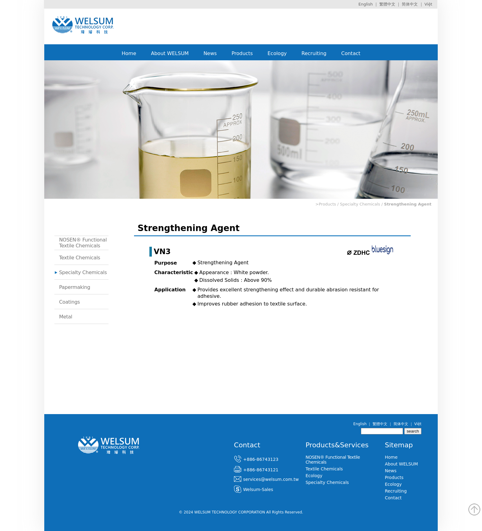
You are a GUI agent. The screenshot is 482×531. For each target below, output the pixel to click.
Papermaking (74, 287)
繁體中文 (387, 4)
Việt (428, 4)
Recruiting (314, 53)
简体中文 (410, 4)
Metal (65, 317)
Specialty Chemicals (83, 272)
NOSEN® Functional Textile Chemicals (83, 243)
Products (242, 53)
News (210, 53)
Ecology (277, 53)
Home (129, 53)
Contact (350, 53)
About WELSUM (170, 53)
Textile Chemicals (79, 258)
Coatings (69, 302)
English (365, 4)
